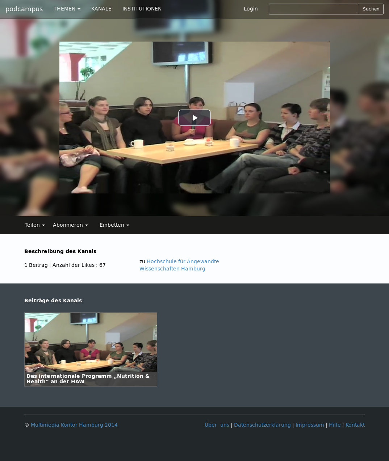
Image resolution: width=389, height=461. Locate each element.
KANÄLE (101, 9)
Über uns (217, 425)
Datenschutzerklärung (262, 425)
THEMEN (67, 9)
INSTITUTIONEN (142, 9)
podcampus (24, 9)
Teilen (35, 225)
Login (251, 9)
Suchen (371, 9)
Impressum (310, 425)
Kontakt (355, 425)
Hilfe (335, 425)
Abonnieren (70, 225)
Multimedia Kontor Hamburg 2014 (74, 425)
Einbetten (114, 225)
